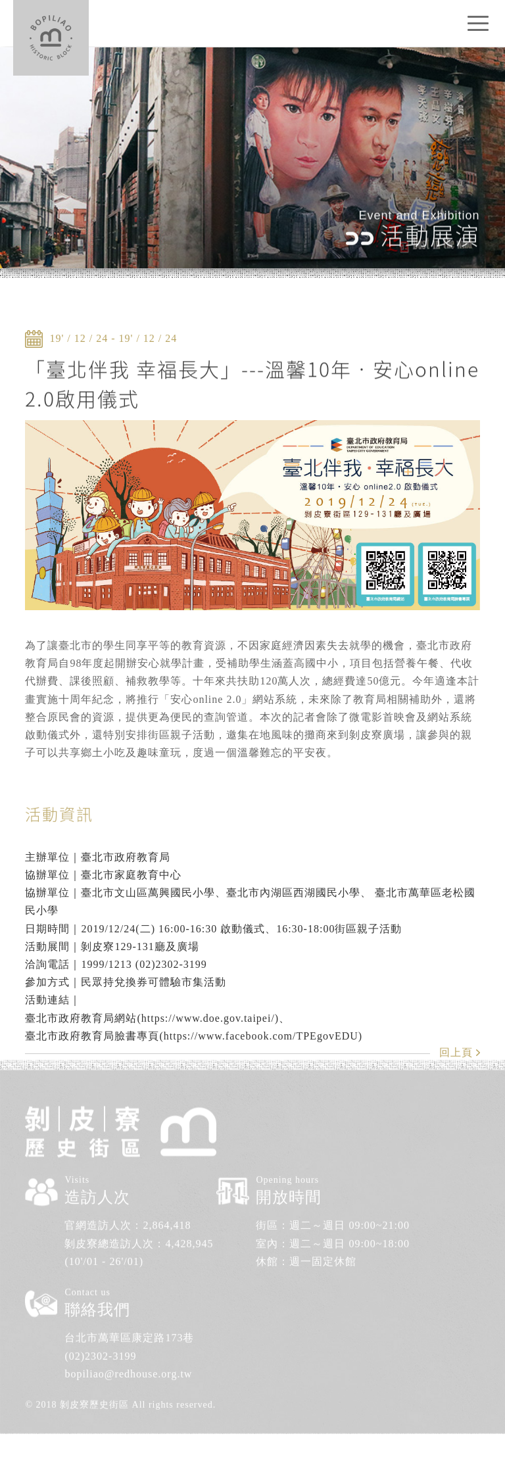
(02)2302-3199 (100, 1341)
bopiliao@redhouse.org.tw (128, 1360)
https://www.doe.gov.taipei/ (208, 1018)
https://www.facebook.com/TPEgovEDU (261, 1036)
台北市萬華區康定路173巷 (129, 1323)
